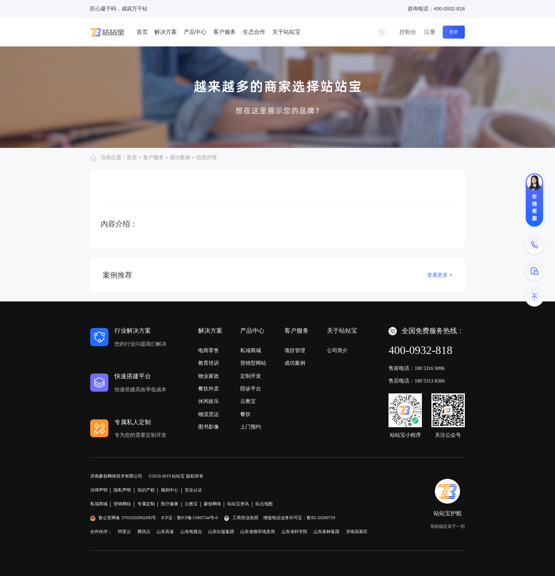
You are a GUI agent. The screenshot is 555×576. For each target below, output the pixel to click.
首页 (142, 32)
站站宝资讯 (238, 503)
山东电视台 (191, 531)
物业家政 (208, 376)
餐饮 (245, 414)
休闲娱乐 (208, 401)
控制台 (407, 32)
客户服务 (224, 32)
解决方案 (165, 32)
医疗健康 (169, 503)
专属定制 (146, 503)
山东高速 (165, 531)
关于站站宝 (286, 32)
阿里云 (124, 531)
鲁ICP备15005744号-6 (197, 517)
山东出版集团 (221, 531)
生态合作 (254, 32)
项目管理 (294, 350)
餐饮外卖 (208, 388)
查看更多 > (440, 275)
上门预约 (250, 426)
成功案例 (294, 363)
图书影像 (208, 426)
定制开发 (250, 376)
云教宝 (248, 401)
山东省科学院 (294, 531)
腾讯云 (143, 531)
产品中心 (195, 32)
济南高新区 (357, 531)
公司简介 (337, 350)
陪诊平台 (250, 388)
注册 (429, 32)
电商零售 (208, 350)
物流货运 (208, 414)
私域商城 (250, 350)
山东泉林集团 (326, 531)
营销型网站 (253, 363)
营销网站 (122, 503)
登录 (453, 31)
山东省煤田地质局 (257, 531)
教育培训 (208, 363)
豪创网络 (212, 503)
